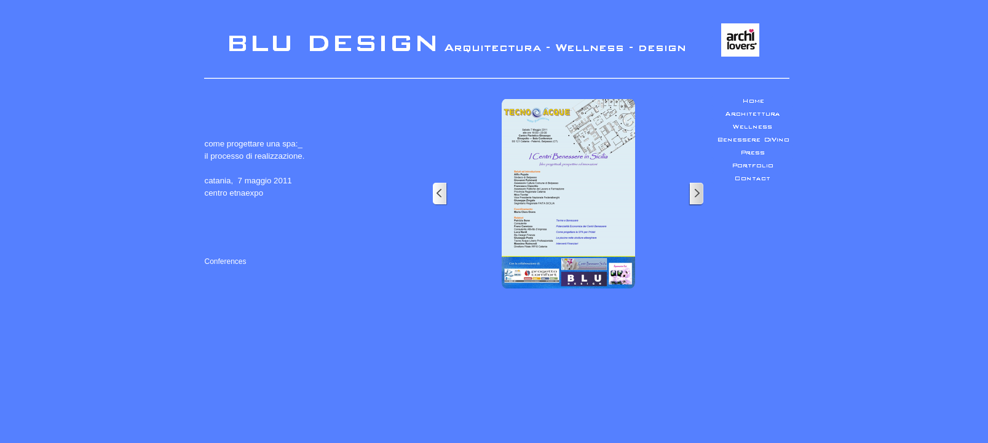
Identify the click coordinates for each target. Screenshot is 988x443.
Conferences (226, 261)
